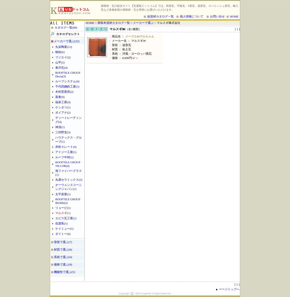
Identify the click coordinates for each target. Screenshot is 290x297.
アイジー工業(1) (65, 152)
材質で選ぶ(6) (63, 249)
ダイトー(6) (62, 234)
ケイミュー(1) (64, 228)
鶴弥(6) (60, 52)
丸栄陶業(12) (63, 47)
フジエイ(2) (62, 57)
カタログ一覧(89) (66, 27)
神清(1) (60, 127)
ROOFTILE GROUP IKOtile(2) (67, 200)
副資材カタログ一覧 (160, 16)
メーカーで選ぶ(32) (67, 41)
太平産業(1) (62, 194)
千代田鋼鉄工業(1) (67, 86)
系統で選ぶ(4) (63, 257)
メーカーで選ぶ (143, 22)
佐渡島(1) (61, 223)
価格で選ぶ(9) (63, 264)
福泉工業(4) (62, 102)
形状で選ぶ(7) (63, 242)
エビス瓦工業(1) (65, 218)
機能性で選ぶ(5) (64, 272)
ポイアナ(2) (62, 112)
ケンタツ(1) (62, 107)
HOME (234, 16)
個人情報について (191, 16)
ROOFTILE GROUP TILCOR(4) (67, 164)
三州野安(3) (62, 132)
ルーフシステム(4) (67, 81)
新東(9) (60, 97)
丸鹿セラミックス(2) (68, 179)
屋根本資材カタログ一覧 (113, 22)
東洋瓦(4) (61, 67)
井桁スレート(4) (65, 146)
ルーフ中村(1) (64, 157)
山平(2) (60, 62)
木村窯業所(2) (64, 91)
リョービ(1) (62, 207)
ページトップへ (229, 289)
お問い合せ (217, 16)
